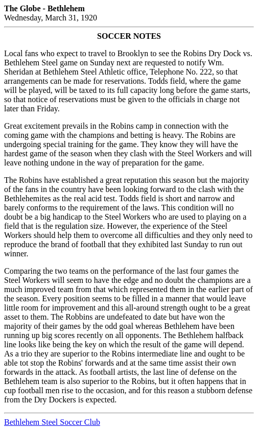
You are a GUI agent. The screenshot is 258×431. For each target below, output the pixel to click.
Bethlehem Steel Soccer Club (52, 422)
